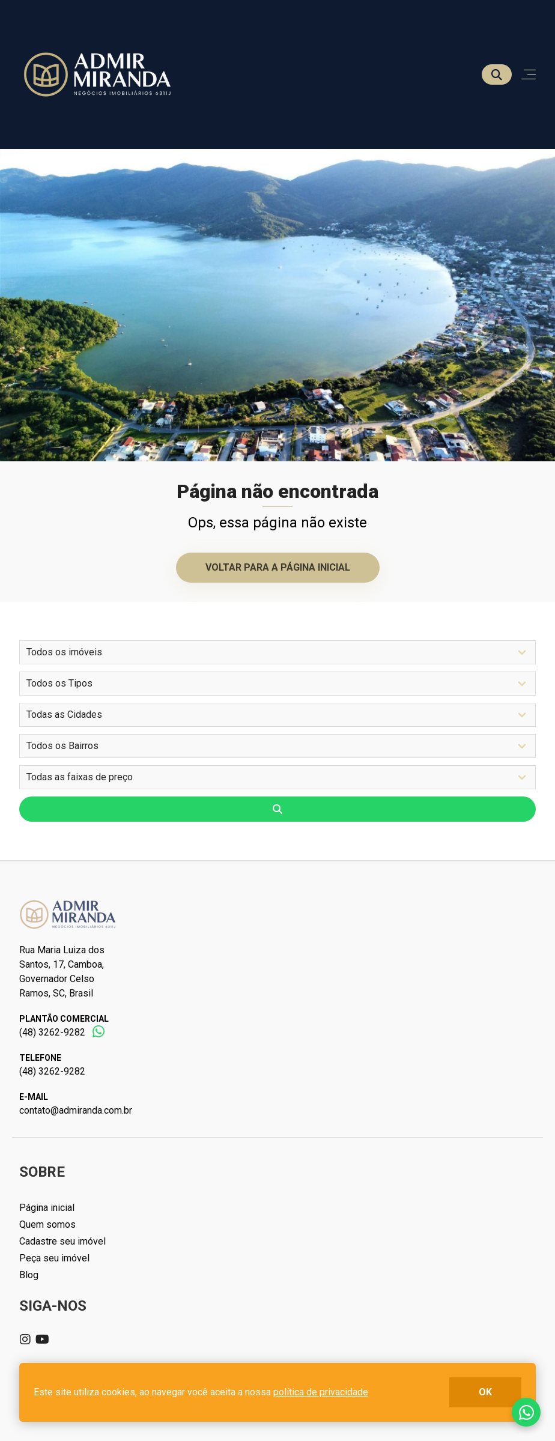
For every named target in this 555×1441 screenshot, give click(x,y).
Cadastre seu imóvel (62, 1241)
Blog (28, 1275)
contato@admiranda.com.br (75, 1110)
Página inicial (46, 1207)
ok (485, 1392)
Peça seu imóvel (54, 1258)
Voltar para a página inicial (277, 567)
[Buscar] (497, 74)
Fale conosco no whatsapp (526, 1412)
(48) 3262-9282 (52, 1032)
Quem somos (47, 1224)
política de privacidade (320, 1392)
